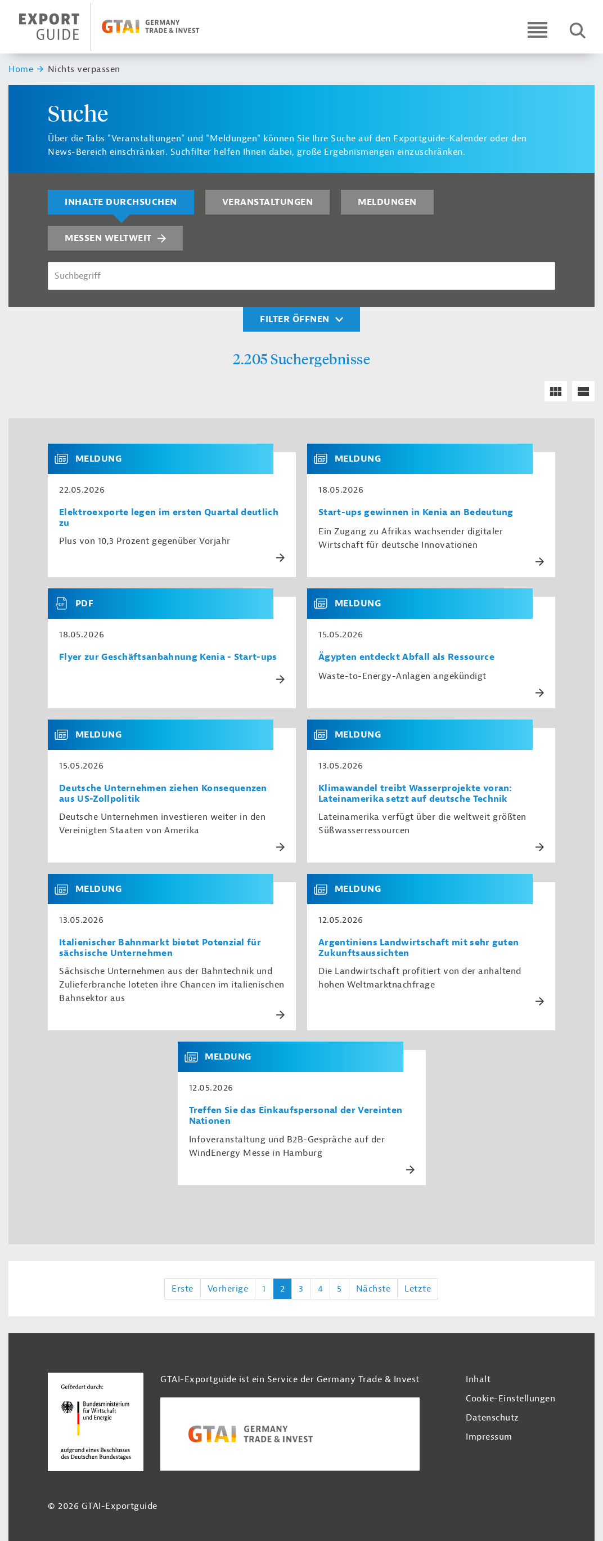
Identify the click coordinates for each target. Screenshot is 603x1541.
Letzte (417, 1288)
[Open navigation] (537, 29)
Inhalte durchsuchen (121, 202)
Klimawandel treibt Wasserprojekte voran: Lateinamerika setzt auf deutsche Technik (415, 794)
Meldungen (387, 202)
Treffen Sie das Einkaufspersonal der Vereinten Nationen (296, 1116)
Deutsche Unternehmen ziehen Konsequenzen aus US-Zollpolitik (163, 794)
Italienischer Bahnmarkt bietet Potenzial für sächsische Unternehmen (160, 948)
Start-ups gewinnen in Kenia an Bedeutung (416, 512)
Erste (183, 1288)
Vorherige (228, 1288)
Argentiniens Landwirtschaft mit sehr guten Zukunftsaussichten (418, 948)
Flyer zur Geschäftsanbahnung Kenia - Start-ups (168, 657)
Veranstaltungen (267, 202)
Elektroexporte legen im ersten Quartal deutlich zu (168, 518)
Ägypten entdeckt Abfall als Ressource (406, 657)
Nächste (373, 1288)
